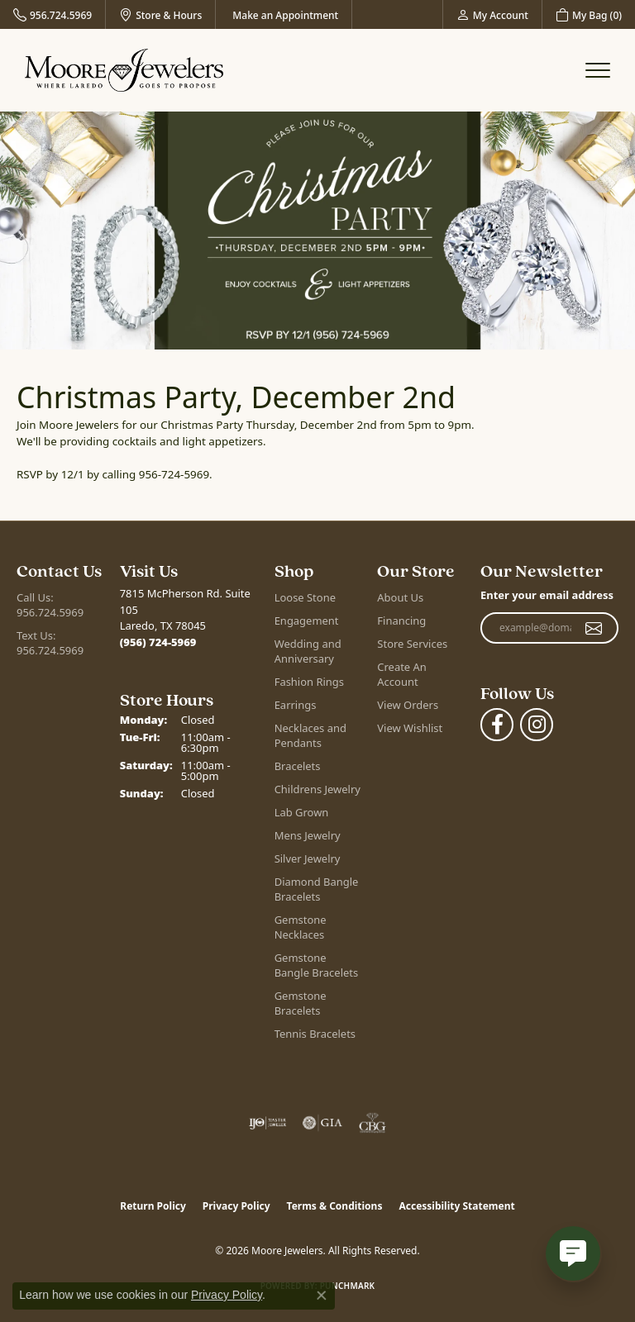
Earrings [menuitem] (296, 704)
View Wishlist (409, 727)
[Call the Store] (158, 642)
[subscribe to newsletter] (594, 628)
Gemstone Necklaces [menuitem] (301, 927)
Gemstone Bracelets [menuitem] (301, 1003)
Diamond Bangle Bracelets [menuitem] (317, 889)
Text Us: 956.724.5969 (50, 643)
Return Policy (153, 1206)
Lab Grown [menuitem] (302, 812)
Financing (401, 620)
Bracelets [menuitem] (298, 765)
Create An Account (401, 674)
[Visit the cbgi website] (373, 1122)
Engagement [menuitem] (307, 620)
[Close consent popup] (322, 1296)
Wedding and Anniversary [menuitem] (308, 651)
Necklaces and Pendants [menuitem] (310, 735)
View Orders (407, 704)
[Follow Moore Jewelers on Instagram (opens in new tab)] (536, 724)
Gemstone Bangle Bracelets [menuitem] (317, 965)
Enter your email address (547, 594)
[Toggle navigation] (597, 70)
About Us (400, 597)
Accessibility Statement (456, 1206)
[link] (52, 14)
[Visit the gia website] (322, 1122)
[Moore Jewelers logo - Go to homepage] (124, 70)
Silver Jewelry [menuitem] (308, 858)
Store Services (412, 643)
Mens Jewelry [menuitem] (308, 835)
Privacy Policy (236, 1206)
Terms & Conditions (335, 1206)
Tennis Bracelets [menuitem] (315, 1033)
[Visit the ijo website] (267, 1122)
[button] (492, 14)
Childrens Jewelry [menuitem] (317, 789)
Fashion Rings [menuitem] (309, 681)
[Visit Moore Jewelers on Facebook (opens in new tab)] (496, 724)
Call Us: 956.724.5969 (50, 605)
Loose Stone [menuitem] (305, 597)
